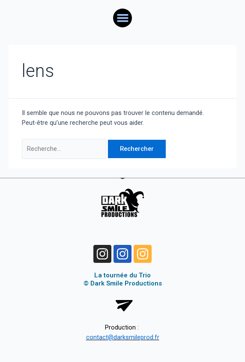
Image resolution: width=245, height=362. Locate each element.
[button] (122, 18)
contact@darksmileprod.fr (122, 337)
